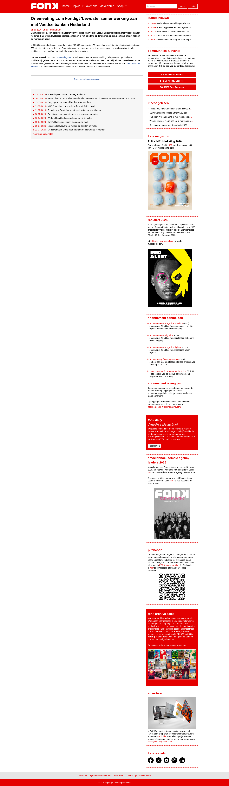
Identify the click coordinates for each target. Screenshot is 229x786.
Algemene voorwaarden (100, 775)
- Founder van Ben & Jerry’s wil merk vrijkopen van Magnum (68, 110)
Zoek (182, 6)
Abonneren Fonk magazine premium (166, 323)
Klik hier (163, 736)
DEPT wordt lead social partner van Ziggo (168, 113)
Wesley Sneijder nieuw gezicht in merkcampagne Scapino (176, 121)
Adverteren (107, 6)
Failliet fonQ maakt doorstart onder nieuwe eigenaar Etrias (176, 109)
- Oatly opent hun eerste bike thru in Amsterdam (63, 102)
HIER (170, 145)
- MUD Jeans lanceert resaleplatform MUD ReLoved (64, 106)
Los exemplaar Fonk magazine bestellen (168, 371)
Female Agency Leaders (172, 81)
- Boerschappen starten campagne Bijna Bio (61, 94)
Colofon (129, 775)
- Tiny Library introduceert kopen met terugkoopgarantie (66, 114)
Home (66, 6)
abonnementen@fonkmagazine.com (164, 407)
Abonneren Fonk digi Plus (161, 335)
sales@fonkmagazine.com (160, 741)
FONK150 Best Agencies (172, 87)
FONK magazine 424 (168, 565)
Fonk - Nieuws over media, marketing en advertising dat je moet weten (45, 6)
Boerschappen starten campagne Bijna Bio (175, 27)
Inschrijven (154, 446)
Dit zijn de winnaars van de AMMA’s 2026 (168, 125)
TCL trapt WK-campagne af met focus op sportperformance (176, 117)
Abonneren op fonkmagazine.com (165, 359)
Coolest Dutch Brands (172, 74)
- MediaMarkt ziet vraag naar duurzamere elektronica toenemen (70, 130)
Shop (120, 6)
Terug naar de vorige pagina (86, 79)
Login (192, 6)
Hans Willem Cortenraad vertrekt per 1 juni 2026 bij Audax (182, 31)
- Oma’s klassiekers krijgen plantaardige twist (61, 122)
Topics (76, 6)
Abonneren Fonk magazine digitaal (165, 347)
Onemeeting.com (63, 57)
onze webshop (178, 645)
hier (189, 431)
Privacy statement (143, 775)
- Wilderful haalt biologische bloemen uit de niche (63, 118)
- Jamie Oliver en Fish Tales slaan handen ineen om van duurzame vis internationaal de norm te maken (86, 98)
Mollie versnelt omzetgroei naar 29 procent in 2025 (179, 40)
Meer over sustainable (43, 134)
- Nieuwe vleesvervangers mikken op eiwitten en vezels (66, 126)
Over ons (92, 6)
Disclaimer (82, 775)
